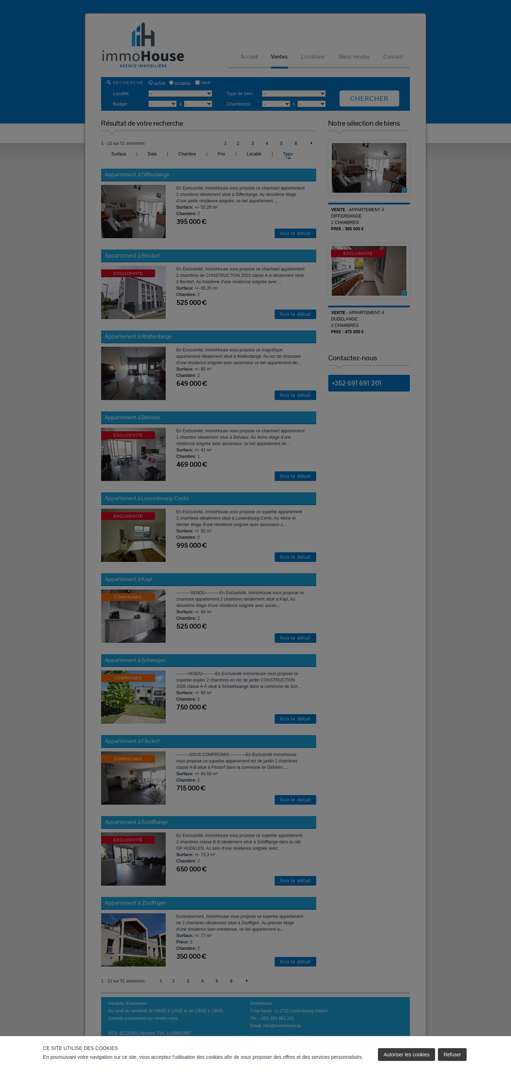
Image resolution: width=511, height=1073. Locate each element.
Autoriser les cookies (406, 1054)
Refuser (452, 1054)
